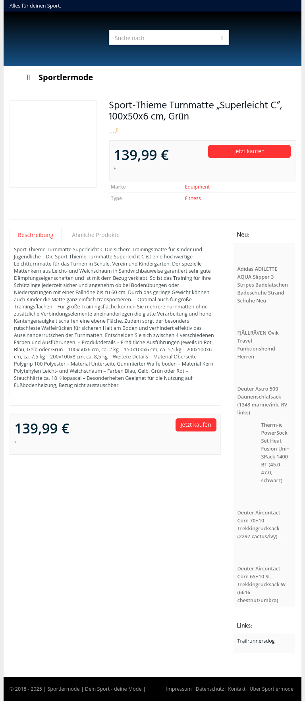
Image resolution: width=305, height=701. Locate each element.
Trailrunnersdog (256, 640)
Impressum (179, 689)
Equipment (197, 186)
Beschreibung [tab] (35, 235)
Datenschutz (210, 689)
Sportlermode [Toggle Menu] (58, 77)
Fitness (193, 198)
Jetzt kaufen (249, 151)
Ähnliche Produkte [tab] (96, 235)
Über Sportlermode (271, 689)
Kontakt (236, 689)
